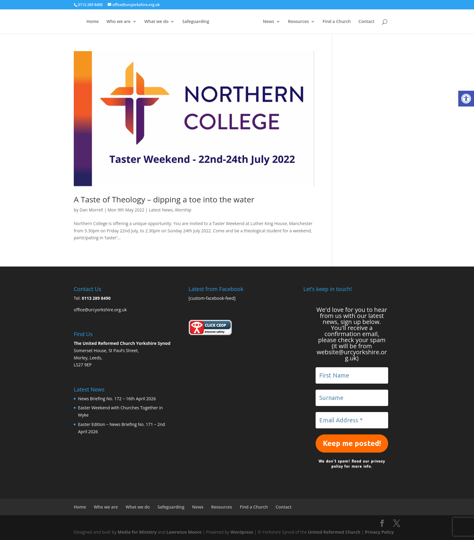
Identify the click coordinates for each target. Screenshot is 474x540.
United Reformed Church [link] (334, 532)
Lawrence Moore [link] (183, 532)
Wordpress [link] (241, 532)
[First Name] (352, 375)
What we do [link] (156, 21)
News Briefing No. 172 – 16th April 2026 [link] (117, 398)
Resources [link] (298, 21)
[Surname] (352, 398)
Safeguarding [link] (195, 21)
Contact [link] (366, 21)
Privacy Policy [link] (379, 532)
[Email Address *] (352, 420)
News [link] (268, 21)
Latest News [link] (161, 210)
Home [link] (92, 21)
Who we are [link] (118, 21)
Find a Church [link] (337, 21)
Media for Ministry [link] (138, 532)
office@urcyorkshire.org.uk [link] (100, 310)
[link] (466, 98)
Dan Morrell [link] (91, 210)
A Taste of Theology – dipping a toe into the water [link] (164, 199)
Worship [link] (183, 210)
